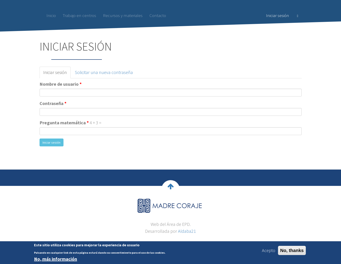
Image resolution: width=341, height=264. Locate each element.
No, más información (55, 260)
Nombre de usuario (61, 84)
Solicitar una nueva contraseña (104, 72)
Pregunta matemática (64, 122)
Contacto (157, 15)
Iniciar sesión (277, 15)
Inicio (51, 15)
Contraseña (53, 103)
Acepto (268, 251)
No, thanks (292, 251)
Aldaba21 (187, 231)
